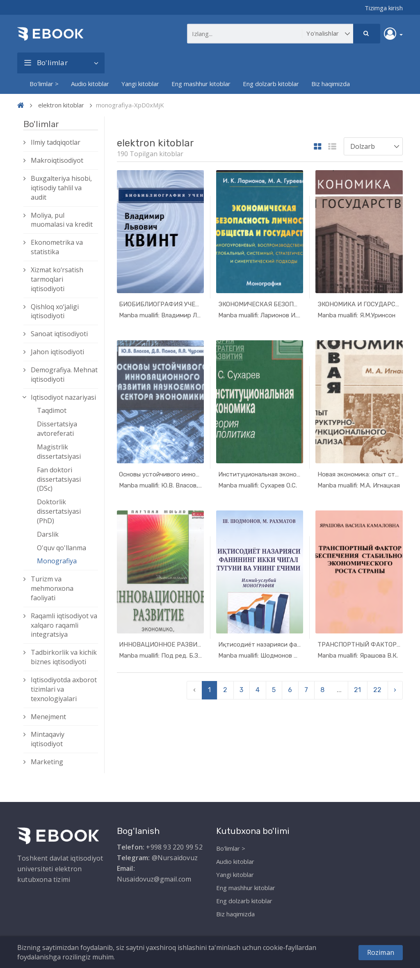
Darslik (48, 534)
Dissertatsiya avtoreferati (57, 428)
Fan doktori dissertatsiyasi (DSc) (59, 479)
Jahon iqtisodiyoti (57, 351)
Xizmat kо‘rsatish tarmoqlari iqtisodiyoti (57, 279)
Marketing (47, 761)
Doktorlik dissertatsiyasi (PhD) (59, 511)
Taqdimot (51, 410)
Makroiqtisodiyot (57, 160)
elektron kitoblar (61, 105)
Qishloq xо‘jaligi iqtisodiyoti (55, 311)
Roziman (380, 952)
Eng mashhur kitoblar (201, 84)
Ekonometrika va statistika (57, 247)
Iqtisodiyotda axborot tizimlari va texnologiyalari (64, 689)
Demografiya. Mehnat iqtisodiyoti (64, 374)
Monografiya (57, 560)
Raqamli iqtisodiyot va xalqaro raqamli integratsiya (64, 625)
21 (357, 690)
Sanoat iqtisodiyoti (59, 333)
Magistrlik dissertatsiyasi (59, 451)
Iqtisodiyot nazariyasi (63, 397)
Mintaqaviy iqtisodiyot (47, 739)
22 (377, 690)
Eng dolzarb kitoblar (271, 84)
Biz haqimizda (330, 84)
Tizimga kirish (384, 8)
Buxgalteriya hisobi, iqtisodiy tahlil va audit (61, 188)
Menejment (48, 716)
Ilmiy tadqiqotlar (55, 142)
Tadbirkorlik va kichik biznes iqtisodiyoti (64, 657)
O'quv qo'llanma (61, 547)
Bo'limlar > (44, 84)
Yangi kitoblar (140, 84)
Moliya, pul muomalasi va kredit (62, 220)
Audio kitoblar (90, 84)
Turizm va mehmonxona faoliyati (52, 588)
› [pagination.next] (395, 690)
